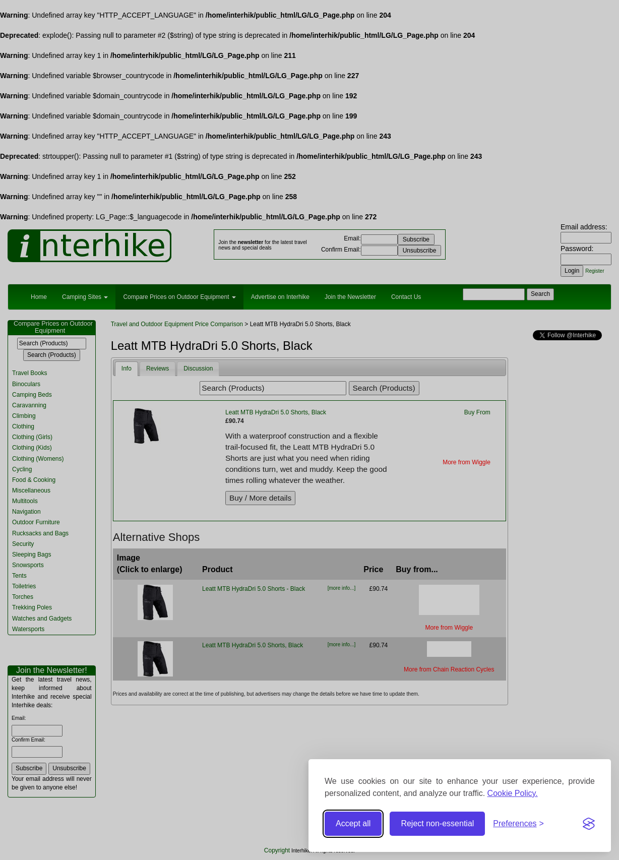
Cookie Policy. (512, 793)
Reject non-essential (437, 823)
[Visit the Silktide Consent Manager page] (589, 824)
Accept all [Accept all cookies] (353, 823)
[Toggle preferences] (518, 824)
